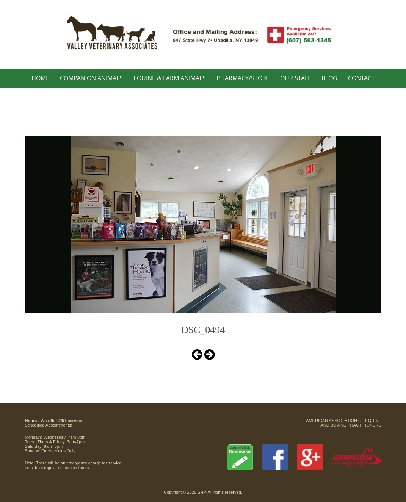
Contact (361, 78)
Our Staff (295, 78)
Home (40, 78)
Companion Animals (91, 78)
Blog (329, 78)
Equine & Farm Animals (169, 78)
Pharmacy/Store (243, 78)
